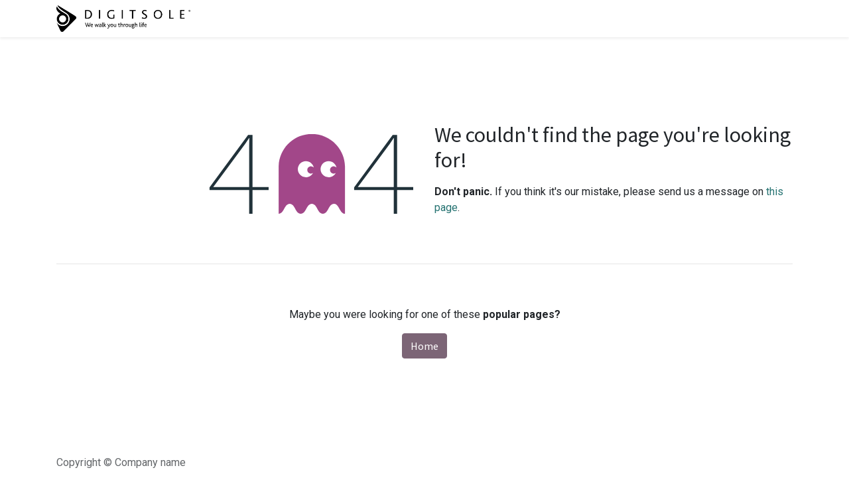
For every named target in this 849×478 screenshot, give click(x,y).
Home (424, 346)
